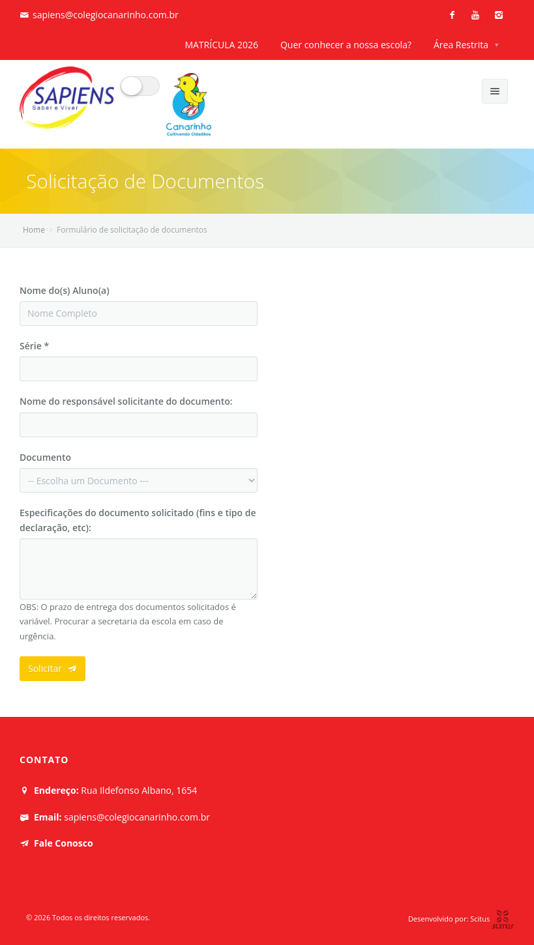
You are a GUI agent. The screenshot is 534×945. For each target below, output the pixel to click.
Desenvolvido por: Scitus (461, 918)
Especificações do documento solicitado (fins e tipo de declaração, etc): (138, 519)
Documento (45, 457)
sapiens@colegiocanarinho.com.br (106, 14)
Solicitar (52, 668)
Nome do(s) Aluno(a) (65, 290)
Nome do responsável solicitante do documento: (126, 401)
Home (34, 229)
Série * (34, 346)
